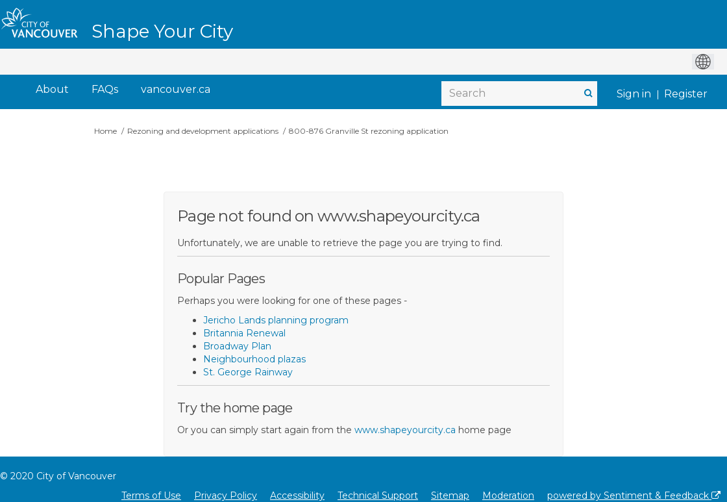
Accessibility (297, 495)
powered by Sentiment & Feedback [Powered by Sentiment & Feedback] (634, 495)
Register (686, 94)
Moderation (508, 495)
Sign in (634, 94)
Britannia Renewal (244, 333)
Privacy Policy (225, 495)
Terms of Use (151, 495)
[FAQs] (105, 90)
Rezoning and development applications (202, 131)
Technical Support (378, 495)
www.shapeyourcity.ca (405, 430)
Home (105, 131)
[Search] (519, 93)
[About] (52, 90)
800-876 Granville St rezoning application (369, 131)
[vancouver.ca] (175, 90)
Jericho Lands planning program (276, 320)
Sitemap (450, 495)
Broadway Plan (237, 346)
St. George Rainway (248, 372)
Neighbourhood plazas (254, 359)
